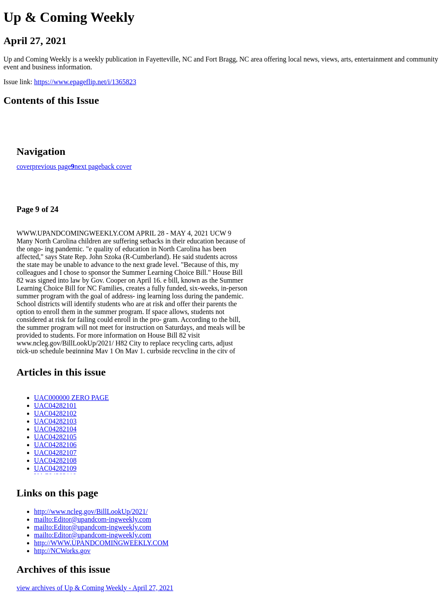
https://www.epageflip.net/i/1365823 (85, 81)
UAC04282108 (55, 460)
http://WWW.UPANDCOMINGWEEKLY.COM (101, 543)
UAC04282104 (55, 429)
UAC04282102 (55, 413)
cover (24, 166)
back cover (116, 166)
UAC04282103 (55, 421)
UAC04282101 (55, 405)
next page (87, 166)
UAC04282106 (55, 444)
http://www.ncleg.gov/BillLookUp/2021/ (91, 511)
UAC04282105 (55, 437)
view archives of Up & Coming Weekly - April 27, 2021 (95, 587)
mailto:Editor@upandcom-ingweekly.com (92, 519)
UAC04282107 (55, 452)
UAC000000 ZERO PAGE (71, 397)
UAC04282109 (55, 468)
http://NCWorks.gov (62, 550)
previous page (51, 166)
